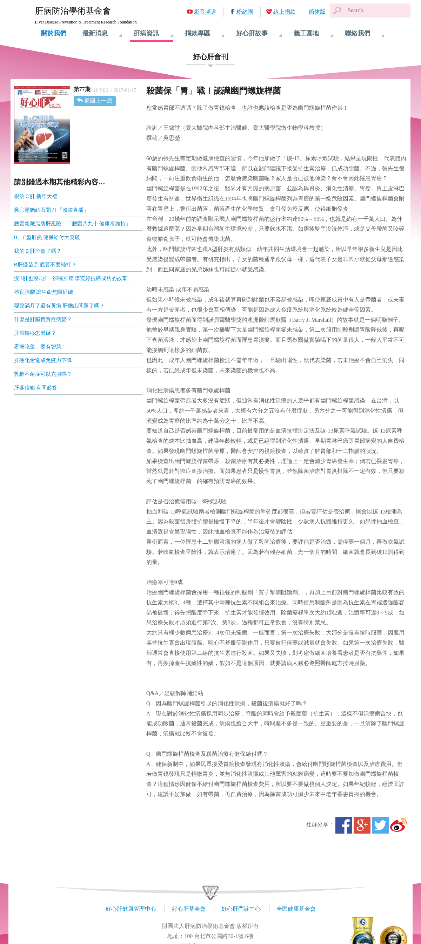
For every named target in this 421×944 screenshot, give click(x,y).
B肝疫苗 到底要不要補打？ (45, 264)
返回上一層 (98, 101)
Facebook (343, 825)
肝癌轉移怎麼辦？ (35, 333)
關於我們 (53, 33)
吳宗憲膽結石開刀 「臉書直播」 (51, 210)
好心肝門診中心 (241, 909)
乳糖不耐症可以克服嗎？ (43, 374)
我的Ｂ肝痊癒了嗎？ (37, 251)
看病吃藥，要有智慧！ (40, 346)
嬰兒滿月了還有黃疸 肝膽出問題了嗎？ (59, 305)
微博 (398, 825)
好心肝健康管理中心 (131, 909)
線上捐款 (284, 12)
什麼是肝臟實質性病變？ (43, 319)
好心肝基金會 (189, 909)
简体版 (317, 12)
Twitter (380, 825)
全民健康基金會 (296, 909)
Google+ (362, 825)
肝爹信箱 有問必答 (36, 387)
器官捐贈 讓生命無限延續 (43, 292)
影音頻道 (205, 12)
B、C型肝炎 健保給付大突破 (47, 237)
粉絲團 (244, 12)
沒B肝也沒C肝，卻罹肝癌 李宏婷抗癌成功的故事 (71, 278)
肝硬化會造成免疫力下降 (43, 360)
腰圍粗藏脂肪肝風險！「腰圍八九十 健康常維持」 (72, 223)
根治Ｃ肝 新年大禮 (36, 196)
